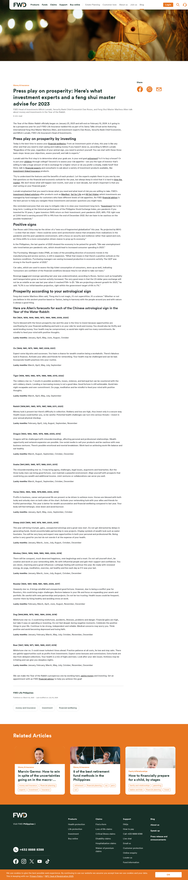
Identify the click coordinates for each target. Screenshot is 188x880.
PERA (113, 785)
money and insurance (26, 708)
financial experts (33, 168)
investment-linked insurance (26, 171)
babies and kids (136, 790)
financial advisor (110, 198)
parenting (157, 785)
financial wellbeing (57, 144)
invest (166, 790)
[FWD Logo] (20, 5)
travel (24, 276)
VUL (75, 790)
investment (47, 708)
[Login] (168, 5)
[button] (34, 5)
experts (22, 790)
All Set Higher (92, 194)
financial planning (47, 785)
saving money (87, 676)
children (28, 162)
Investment (106, 206)
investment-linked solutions (26, 194)
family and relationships (140, 785)
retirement (92, 158)
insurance (46, 790)
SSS (106, 785)
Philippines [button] (28, 824)
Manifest (65, 194)
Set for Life (76, 194)
